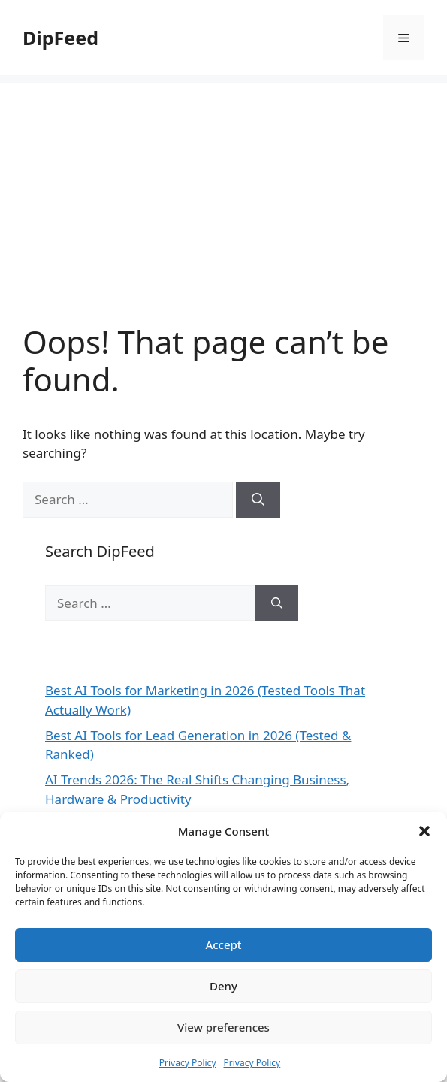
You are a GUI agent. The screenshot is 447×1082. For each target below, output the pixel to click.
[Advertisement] (223, 188)
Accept (223, 944)
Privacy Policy (187, 1062)
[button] (424, 831)
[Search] (258, 500)
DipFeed (60, 37)
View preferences (223, 1027)
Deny (223, 985)
